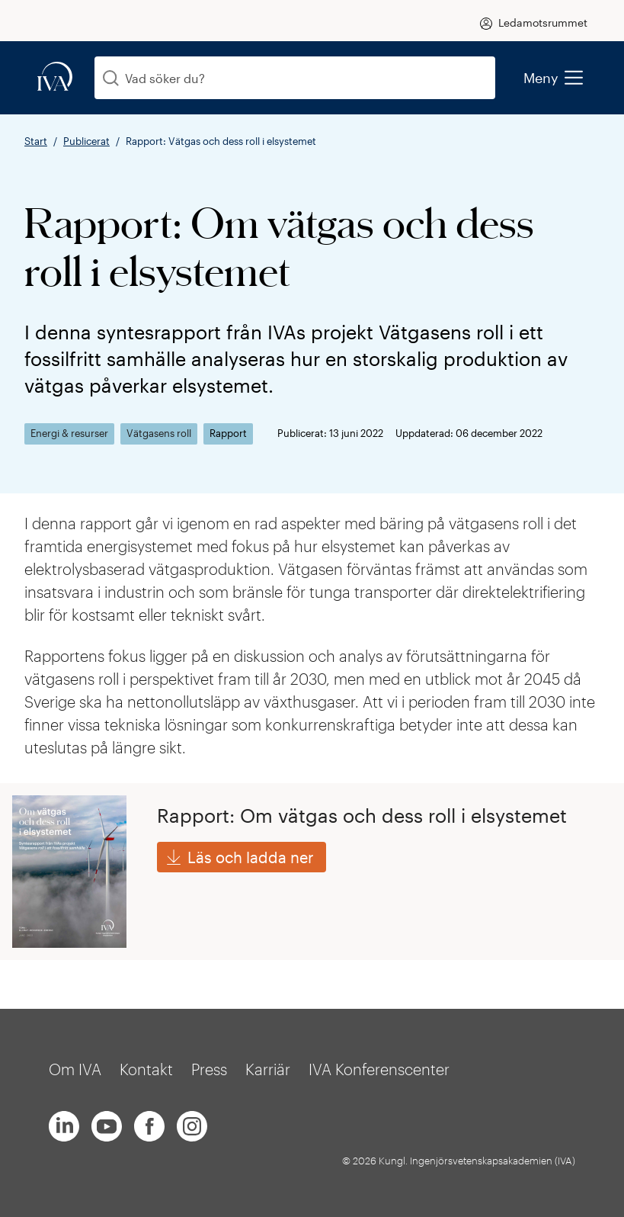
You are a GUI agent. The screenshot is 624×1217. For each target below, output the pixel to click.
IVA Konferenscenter (379, 1069)
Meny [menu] (553, 78)
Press (209, 1069)
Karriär (267, 1069)
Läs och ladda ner (250, 857)
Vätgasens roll (158, 433)
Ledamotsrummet (542, 22)
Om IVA (75, 1069)
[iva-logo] (55, 77)
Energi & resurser (69, 433)
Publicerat (86, 141)
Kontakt (146, 1069)
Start (35, 141)
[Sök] (111, 78)
